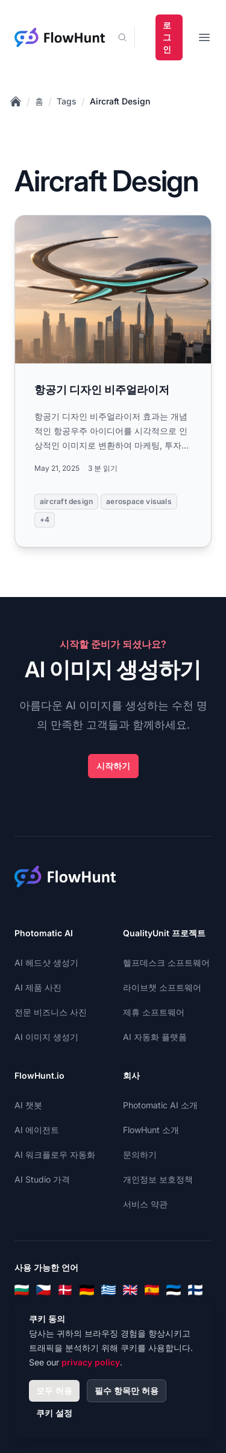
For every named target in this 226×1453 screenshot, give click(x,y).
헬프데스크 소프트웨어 (166, 962)
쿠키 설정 (54, 1413)
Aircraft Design (120, 101)
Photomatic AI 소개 (160, 1105)
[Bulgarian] (21, 1290)
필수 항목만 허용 (127, 1390)
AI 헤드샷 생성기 (46, 962)
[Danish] (65, 1290)
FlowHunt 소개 (151, 1130)
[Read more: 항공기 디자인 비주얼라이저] (113, 381)
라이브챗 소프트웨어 (162, 987)
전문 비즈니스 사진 (50, 1012)
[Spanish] (152, 1290)
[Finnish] (195, 1290)
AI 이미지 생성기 (46, 1037)
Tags (67, 101)
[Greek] (108, 1290)
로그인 (167, 37)
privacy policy (90, 1362)
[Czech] (43, 1290)
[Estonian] (173, 1290)
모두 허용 (54, 1390)
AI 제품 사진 (37, 987)
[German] (87, 1290)
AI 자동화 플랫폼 (155, 1037)
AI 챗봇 (28, 1105)
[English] (130, 1290)
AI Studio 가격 (42, 1179)
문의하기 (140, 1154)
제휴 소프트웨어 (153, 1012)
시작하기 (113, 766)
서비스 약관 (145, 1204)
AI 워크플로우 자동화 (54, 1154)
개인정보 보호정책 (158, 1179)
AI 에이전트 (36, 1130)
